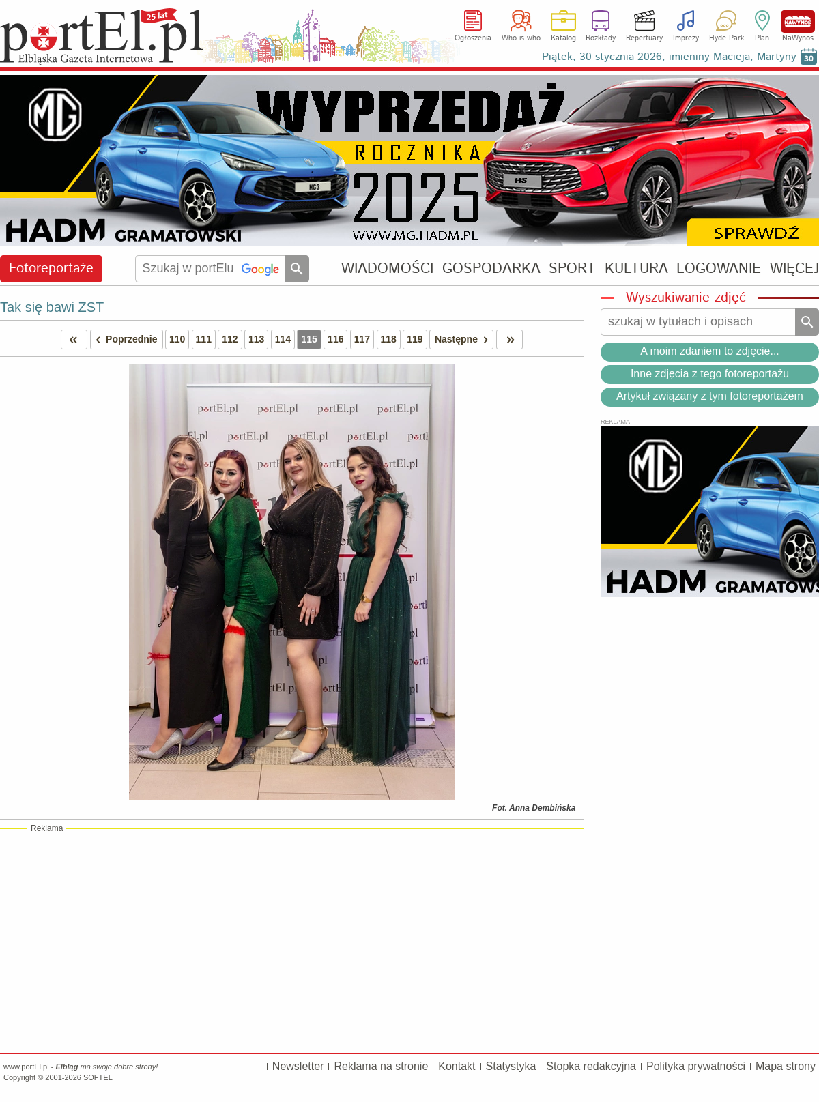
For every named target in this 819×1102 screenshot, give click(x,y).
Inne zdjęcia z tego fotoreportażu (710, 373)
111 (204, 339)
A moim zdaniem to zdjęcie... (709, 351)
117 (362, 339)
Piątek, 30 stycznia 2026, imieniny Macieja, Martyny (669, 57)
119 (414, 339)
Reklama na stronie (381, 1066)
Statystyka (511, 1066)
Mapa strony (786, 1066)
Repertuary (644, 38)
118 (389, 339)
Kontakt (456, 1066)
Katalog (563, 38)
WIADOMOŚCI (387, 268)
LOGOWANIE (718, 268)
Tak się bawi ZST (52, 307)
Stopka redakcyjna (591, 1066)
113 (256, 339)
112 (230, 339)
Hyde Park (726, 38)
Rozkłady (601, 38)
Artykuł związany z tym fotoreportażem (709, 396)
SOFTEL (98, 1077)
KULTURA (636, 268)
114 (283, 339)
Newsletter (298, 1066)
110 (177, 339)
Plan (762, 38)
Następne (464, 339)
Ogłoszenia (473, 38)
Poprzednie (124, 339)
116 (335, 339)
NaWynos (798, 21)
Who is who (521, 38)
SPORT (572, 268)
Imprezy (686, 38)
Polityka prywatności (695, 1066)
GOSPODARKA (491, 268)
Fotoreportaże (51, 268)
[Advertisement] (292, 940)
